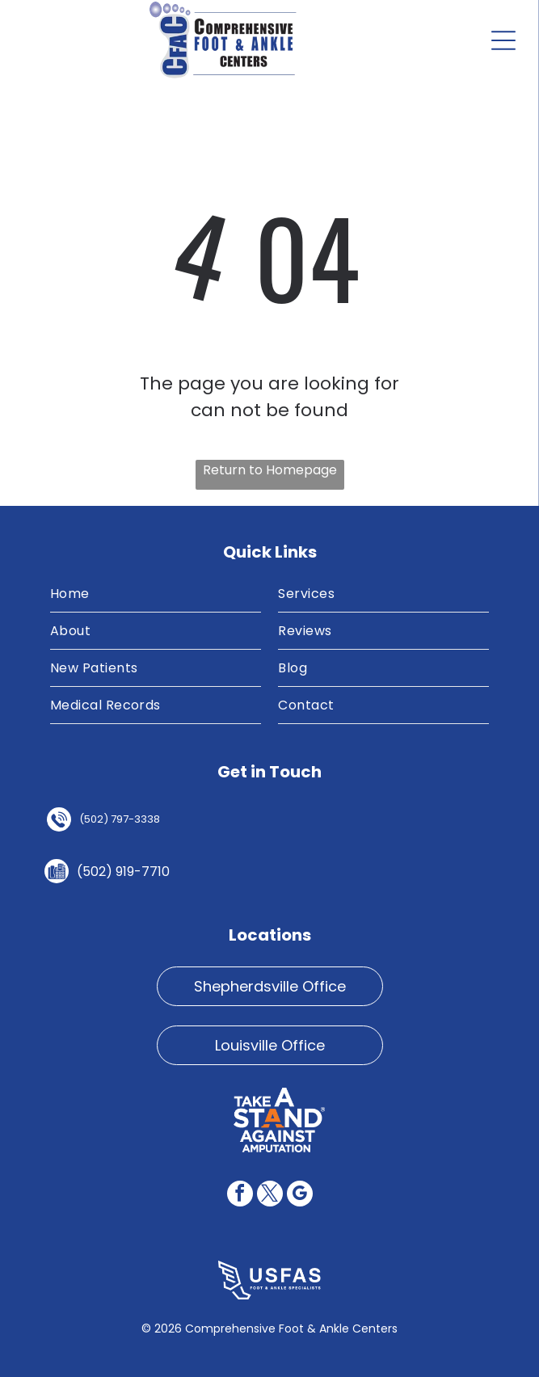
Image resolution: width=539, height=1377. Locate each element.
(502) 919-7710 (123, 871)
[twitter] (270, 1196)
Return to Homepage (270, 470)
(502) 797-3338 (119, 819)
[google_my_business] (300, 1196)
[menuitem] (155, 594)
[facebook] (240, 1196)
